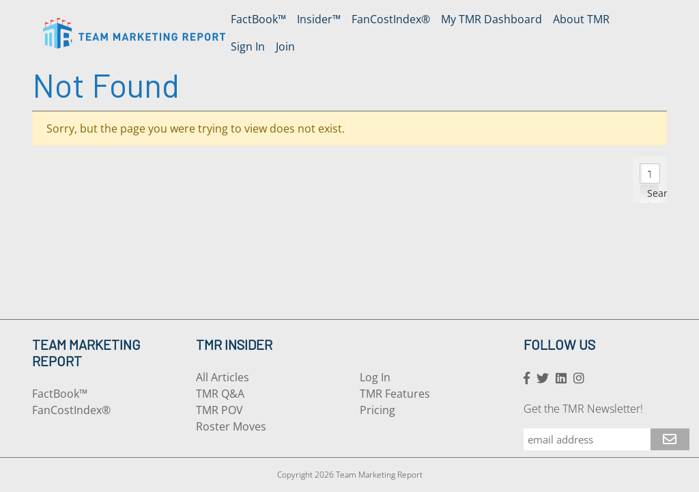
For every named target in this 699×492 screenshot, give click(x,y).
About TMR (581, 19)
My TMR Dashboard (491, 19)
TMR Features (395, 393)
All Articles (222, 377)
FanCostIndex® (391, 19)
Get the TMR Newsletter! (583, 408)
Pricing (377, 410)
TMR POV (219, 410)
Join (285, 46)
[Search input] (650, 173)
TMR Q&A (220, 393)
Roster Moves (231, 426)
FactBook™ (258, 19)
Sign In (248, 46)
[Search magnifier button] (649, 193)
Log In (375, 377)
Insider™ (319, 19)
